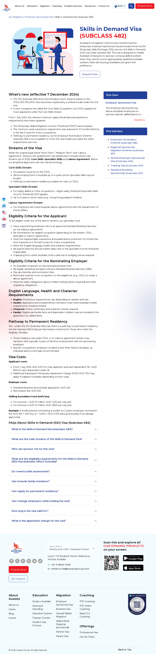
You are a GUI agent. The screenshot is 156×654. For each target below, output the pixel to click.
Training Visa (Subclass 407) (126, 165)
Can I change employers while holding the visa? (41, 501)
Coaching (57, 6)
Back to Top (126, 649)
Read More (139, 120)
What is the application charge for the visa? (39, 520)
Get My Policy (87, 636)
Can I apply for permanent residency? (35, 491)
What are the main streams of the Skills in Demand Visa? (47, 439)
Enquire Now (144, 5)
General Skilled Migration (63, 615)
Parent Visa (62, 636)
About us (14, 605)
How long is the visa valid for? (30, 511)
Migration (44, 6)
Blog (11, 613)
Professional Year (89, 632)
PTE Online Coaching (85, 607)
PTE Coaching (87, 601)
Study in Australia (41, 601)
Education (32, 6)
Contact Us (104, 6)
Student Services (73, 6)
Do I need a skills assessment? (31, 471)
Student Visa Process (39, 624)
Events (12, 618)
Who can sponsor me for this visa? (33, 449)
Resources (90, 6)
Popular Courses (41, 617)
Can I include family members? (31, 481)
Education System (42, 613)
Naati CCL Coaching (85, 615)
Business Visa (63, 609)
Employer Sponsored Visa (39, 17)
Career (12, 609)
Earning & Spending (37, 607)
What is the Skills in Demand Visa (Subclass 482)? (42, 429)
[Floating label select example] (72, 548)
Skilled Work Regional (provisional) (62, 624)
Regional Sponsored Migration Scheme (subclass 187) (127, 150)
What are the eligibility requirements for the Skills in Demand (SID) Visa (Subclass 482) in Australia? (50, 460)
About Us (19, 6)
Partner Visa (62, 631)
